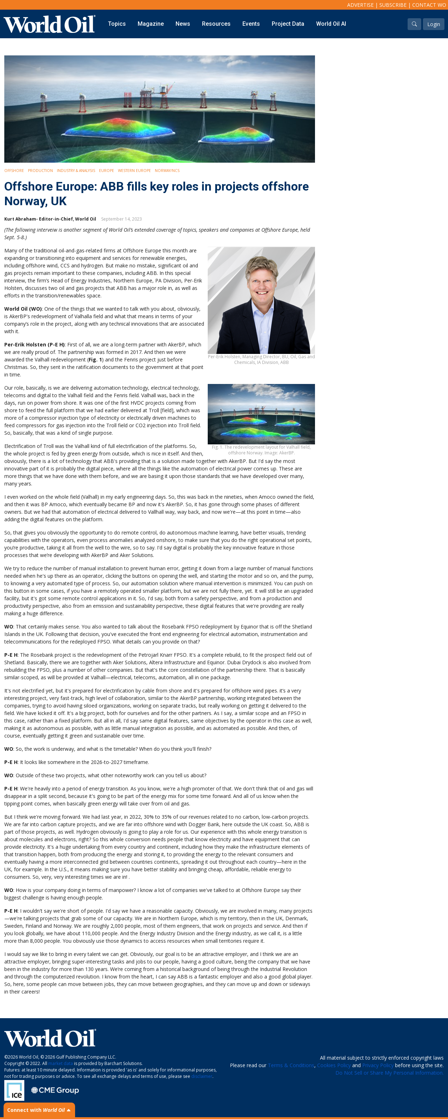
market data (60, 1063)
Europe (106, 170)
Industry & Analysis (76, 170)
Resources (216, 23)
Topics (117, 23)
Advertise (360, 4)
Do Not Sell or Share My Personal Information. (389, 1072)
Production (40, 170)
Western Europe (134, 170)
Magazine (151, 23)
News (183, 23)
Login (433, 24)
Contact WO (429, 4)
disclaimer (201, 1076)
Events (251, 23)
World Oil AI (331, 23)
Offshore (14, 170)
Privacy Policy (378, 1065)
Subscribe (393, 4)
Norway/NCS (167, 170)
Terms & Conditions (291, 1065)
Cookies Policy (334, 1065)
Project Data (288, 23)
